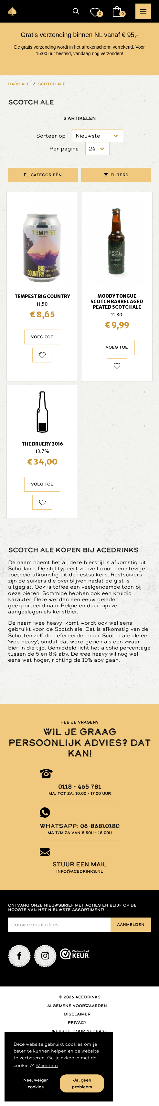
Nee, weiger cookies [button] (35, 1083)
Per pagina (64, 149)
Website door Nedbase (79, 1031)
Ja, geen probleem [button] (82, 1083)
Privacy (77, 1022)
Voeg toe (42, 337)
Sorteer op (51, 136)
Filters (119, 175)
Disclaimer (77, 1014)
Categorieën (46, 175)
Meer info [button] (47, 1065)
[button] (76, 11)
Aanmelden (130, 924)
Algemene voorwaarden (77, 1005)
